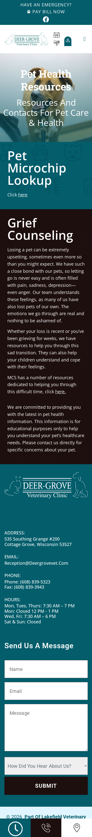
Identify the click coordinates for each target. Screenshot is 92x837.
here (22, 195)
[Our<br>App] (68, 40)
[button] (84, 38)
